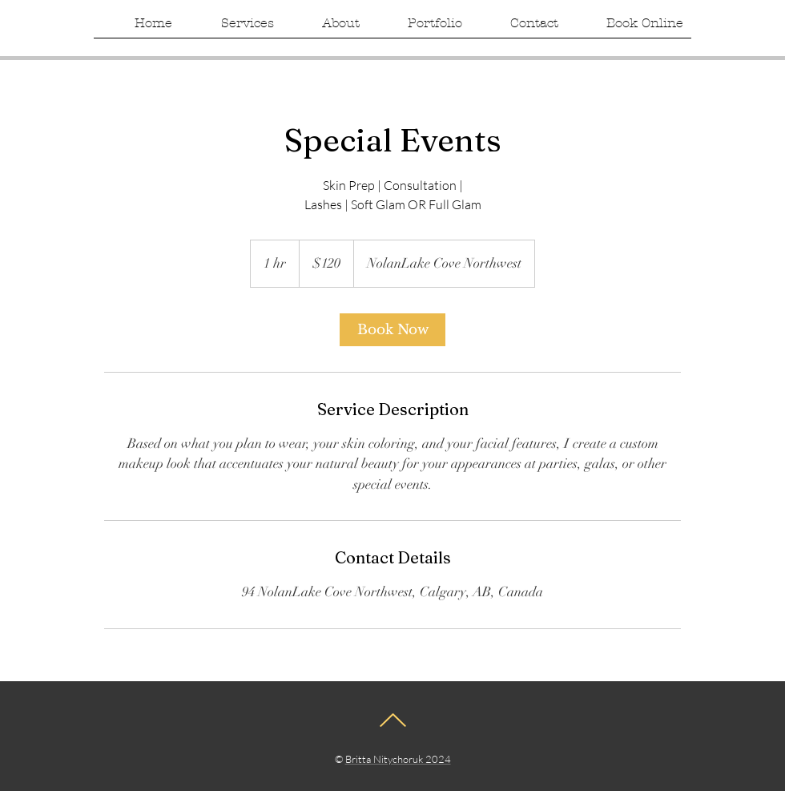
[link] (392, 329)
